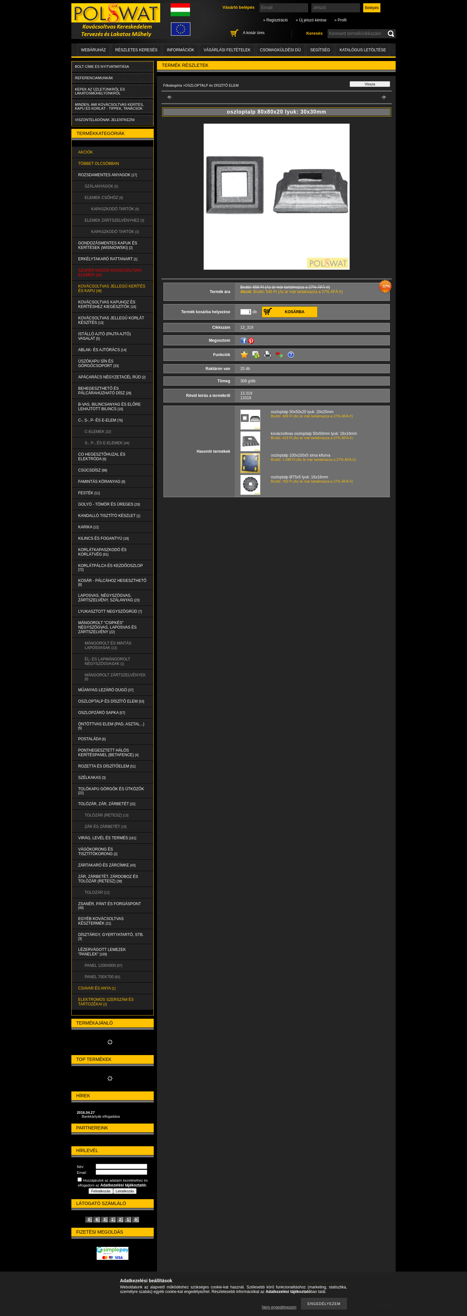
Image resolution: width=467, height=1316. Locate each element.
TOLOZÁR (97, 892)
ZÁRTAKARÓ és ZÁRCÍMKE (107, 865)
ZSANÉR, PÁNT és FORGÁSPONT (109, 906)
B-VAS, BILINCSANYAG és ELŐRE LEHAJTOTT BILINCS (109, 406)
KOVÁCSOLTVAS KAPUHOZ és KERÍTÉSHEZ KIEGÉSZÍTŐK (107, 304)
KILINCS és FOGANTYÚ (103, 538)
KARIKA (88, 527)
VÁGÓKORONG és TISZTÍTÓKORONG (97, 851)
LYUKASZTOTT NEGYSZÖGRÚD (110, 611)
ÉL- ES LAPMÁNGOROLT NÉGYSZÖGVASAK (107, 661)
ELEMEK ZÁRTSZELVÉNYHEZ (114, 220)
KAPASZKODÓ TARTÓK (115, 209)
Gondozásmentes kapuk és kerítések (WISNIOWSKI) (107, 245)
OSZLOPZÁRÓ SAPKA (101, 712)
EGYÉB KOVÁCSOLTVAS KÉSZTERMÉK (101, 921)
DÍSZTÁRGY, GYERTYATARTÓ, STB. (111, 936)
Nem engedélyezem (279, 1307)
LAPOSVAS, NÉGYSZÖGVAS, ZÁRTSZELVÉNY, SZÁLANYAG (108, 597)
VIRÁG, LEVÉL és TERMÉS (107, 838)
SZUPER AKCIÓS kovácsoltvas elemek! (110, 272)
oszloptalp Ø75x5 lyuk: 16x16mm (299, 477)
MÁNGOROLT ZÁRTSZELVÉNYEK (115, 677)
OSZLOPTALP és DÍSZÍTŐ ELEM (111, 701)
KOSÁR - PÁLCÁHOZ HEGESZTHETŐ (112, 582)
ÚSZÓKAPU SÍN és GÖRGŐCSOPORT (98, 363)
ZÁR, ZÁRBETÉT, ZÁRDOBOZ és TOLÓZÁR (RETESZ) (108, 878)
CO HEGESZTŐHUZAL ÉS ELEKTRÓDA (102, 456)
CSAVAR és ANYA (96, 988)
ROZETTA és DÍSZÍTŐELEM (107, 766)
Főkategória (172, 85)
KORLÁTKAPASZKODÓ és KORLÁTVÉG (102, 552)
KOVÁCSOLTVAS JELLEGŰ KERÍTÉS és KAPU (111, 288)
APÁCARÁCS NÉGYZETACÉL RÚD (112, 377)
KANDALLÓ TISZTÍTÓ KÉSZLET (109, 515)
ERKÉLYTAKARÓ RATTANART (108, 259)
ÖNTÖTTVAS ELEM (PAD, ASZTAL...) (111, 726)
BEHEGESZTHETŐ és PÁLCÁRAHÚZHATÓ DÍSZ (104, 390)
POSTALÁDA (92, 739)
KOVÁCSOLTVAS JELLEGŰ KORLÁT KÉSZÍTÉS (111, 320)
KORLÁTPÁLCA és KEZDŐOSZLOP (110, 567)
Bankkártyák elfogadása (101, 1116)
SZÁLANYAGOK (101, 186)
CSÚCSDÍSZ (92, 470)
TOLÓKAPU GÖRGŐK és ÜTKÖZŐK (111, 791)
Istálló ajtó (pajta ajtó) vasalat (104, 336)
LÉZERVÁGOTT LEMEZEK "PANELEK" (102, 951)
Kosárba (295, 312)
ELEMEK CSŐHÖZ (104, 197)
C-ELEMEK (98, 431)
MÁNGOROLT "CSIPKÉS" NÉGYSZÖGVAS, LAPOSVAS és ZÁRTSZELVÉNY (107, 627)
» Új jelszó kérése (311, 20)
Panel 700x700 (102, 977)
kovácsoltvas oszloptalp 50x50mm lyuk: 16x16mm (314, 433)
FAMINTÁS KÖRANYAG (101, 481)
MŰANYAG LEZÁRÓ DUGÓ (105, 690)
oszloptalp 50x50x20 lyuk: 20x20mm (302, 412)
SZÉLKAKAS (92, 777)
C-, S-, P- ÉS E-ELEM (100, 420)
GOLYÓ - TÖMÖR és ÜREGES (109, 504)
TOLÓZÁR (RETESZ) (106, 815)
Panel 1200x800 (103, 965)
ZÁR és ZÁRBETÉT (105, 826)
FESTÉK (89, 493)
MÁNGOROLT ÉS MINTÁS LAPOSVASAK (108, 645)
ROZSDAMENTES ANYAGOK (107, 175)
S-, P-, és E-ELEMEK (107, 443)
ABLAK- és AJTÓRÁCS (102, 350)
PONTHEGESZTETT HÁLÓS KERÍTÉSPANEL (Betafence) (108, 752)
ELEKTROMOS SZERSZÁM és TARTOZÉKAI (106, 1001)
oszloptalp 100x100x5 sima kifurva (300, 455)
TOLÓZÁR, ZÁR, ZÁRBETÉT (106, 804)
